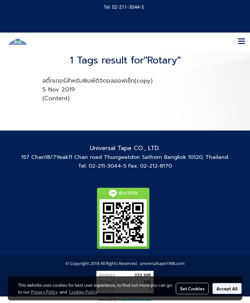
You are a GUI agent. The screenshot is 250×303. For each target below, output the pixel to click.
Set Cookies (192, 288)
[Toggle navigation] (241, 41)
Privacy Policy (44, 292)
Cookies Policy (83, 292)
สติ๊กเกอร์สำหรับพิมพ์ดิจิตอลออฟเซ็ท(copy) (97, 80)
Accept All (227, 288)
